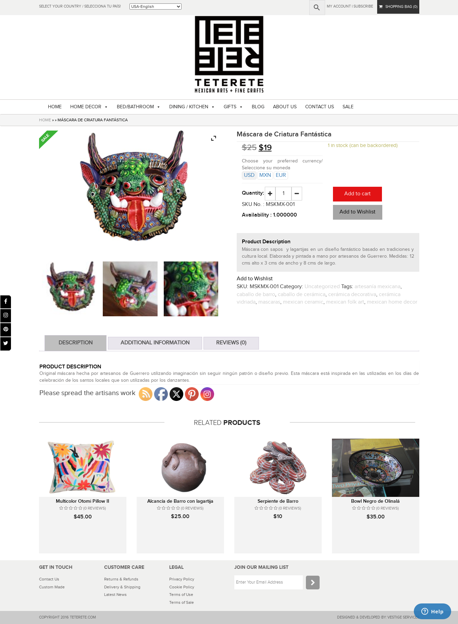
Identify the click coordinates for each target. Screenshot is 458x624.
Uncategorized (322, 286)
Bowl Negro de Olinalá (375, 501)
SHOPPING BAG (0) (398, 6)
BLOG (258, 107)
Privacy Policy (181, 579)
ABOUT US (285, 107)
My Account (339, 6)
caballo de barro (256, 294)
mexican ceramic (303, 302)
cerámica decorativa (352, 294)
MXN (265, 175)
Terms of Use (181, 594)
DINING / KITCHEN (188, 107)
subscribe (363, 6)
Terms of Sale (181, 602)
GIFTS (230, 107)
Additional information (155, 343)
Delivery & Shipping (122, 587)
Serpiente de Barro (278, 501)
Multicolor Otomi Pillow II (82, 501)
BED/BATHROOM (135, 107)
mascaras (269, 302)
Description (75, 343)
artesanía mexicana (377, 286)
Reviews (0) (231, 343)
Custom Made (52, 587)
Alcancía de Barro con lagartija (180, 501)
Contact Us (49, 579)
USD (249, 175)
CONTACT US (319, 107)
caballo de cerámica (301, 294)
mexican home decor (392, 302)
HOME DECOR (85, 107)
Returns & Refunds (121, 579)
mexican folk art (345, 302)
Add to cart (357, 194)
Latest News (115, 594)
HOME (55, 107)
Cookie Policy (181, 587)
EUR (281, 175)
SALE (348, 107)
